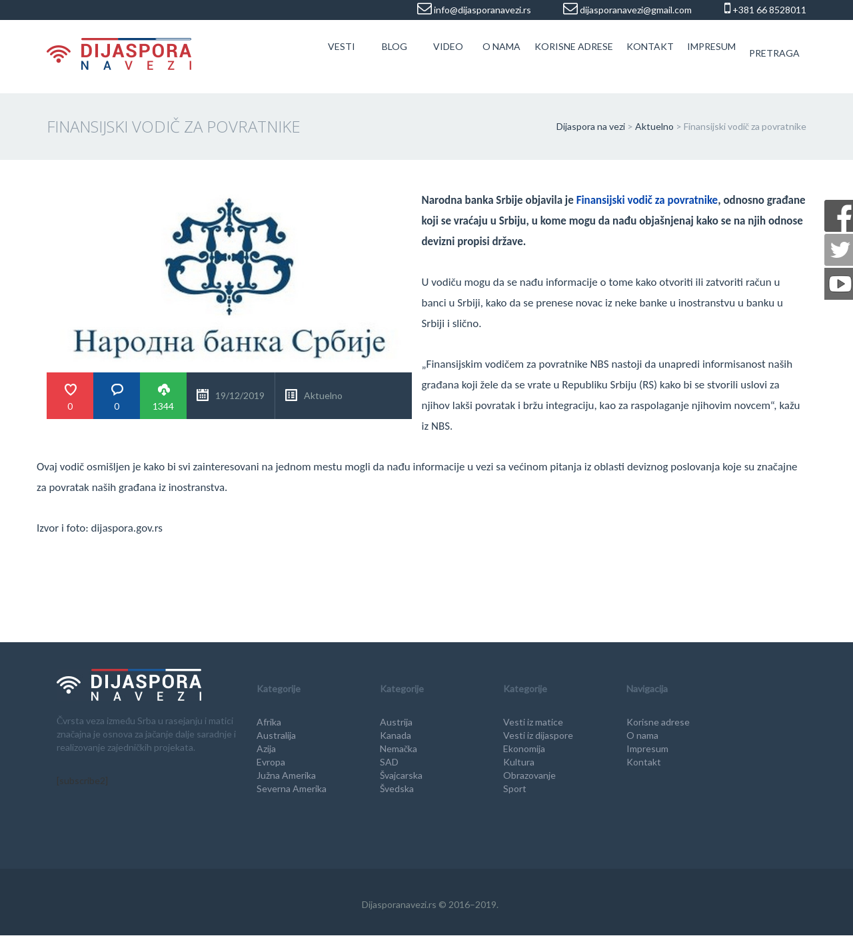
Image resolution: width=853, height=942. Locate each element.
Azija (266, 748)
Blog (394, 46)
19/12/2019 (240, 395)
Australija (276, 735)
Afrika (269, 721)
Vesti (341, 46)
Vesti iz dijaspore (538, 735)
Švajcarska (401, 775)
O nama (501, 46)
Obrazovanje (529, 775)
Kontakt (650, 46)
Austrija (396, 721)
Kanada (395, 735)
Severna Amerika (292, 788)
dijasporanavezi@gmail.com (635, 9)
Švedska (397, 788)
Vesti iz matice (533, 721)
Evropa (271, 761)
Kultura (518, 761)
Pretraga (774, 53)
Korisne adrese (573, 46)
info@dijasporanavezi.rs (481, 9)
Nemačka (398, 748)
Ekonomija (524, 748)
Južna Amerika (286, 775)
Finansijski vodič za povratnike (647, 200)
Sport (514, 788)
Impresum (711, 46)
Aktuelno (323, 395)
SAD (389, 761)
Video (448, 46)
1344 (163, 406)
